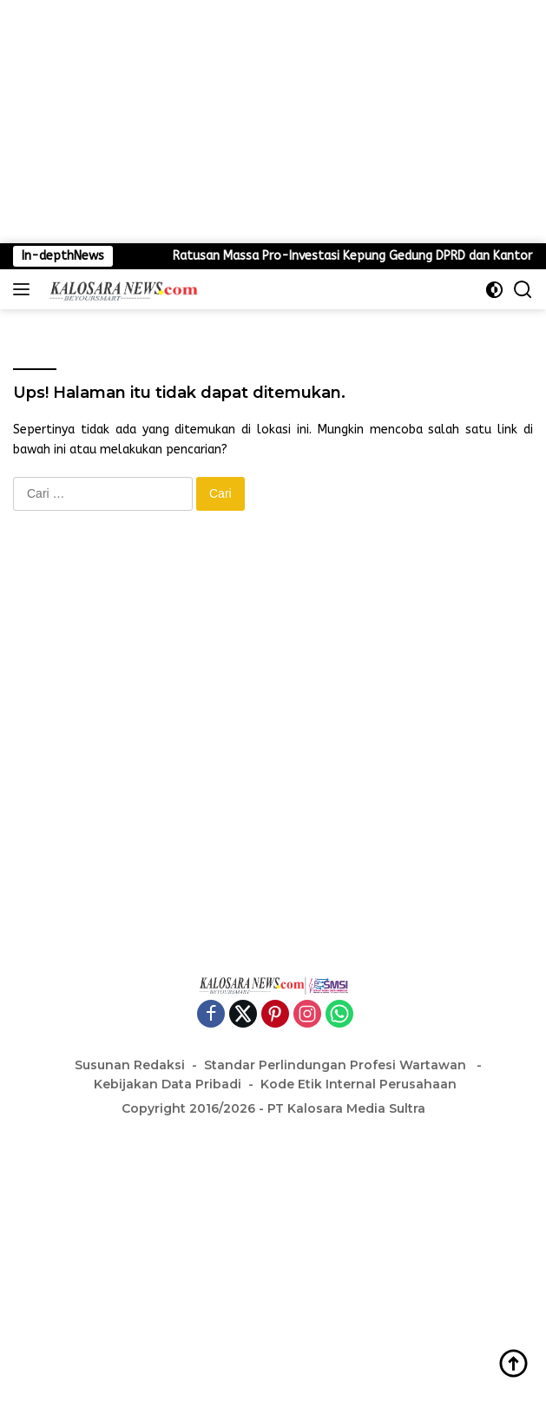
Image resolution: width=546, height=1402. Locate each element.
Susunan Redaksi (130, 1065)
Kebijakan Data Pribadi (167, 1084)
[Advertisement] (273, 121)
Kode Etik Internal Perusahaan (358, 1084)
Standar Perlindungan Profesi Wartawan (337, 1065)
